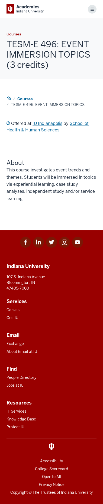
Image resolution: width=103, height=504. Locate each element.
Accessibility (51, 461)
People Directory (21, 377)
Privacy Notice (52, 484)
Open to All (51, 476)
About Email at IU (22, 351)
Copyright (19, 492)
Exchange (15, 343)
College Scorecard (51, 468)
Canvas (13, 309)
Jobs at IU (15, 385)
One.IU (12, 317)
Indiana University (77, 492)
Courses (25, 99)
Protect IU (15, 427)
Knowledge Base (21, 419)
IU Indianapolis (47, 123)
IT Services (16, 411)
